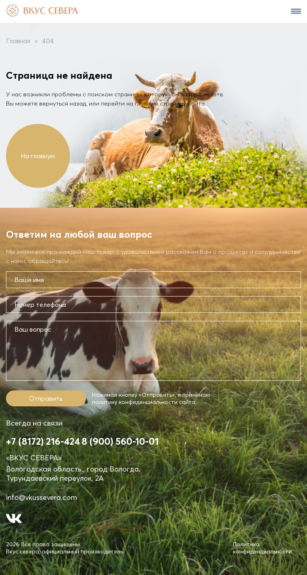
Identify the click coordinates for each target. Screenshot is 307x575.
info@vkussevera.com (41, 497)
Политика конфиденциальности (262, 548)
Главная (18, 41)
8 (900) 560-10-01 (120, 441)
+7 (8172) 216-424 (43, 441)
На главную (38, 156)
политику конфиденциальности (134, 402)
